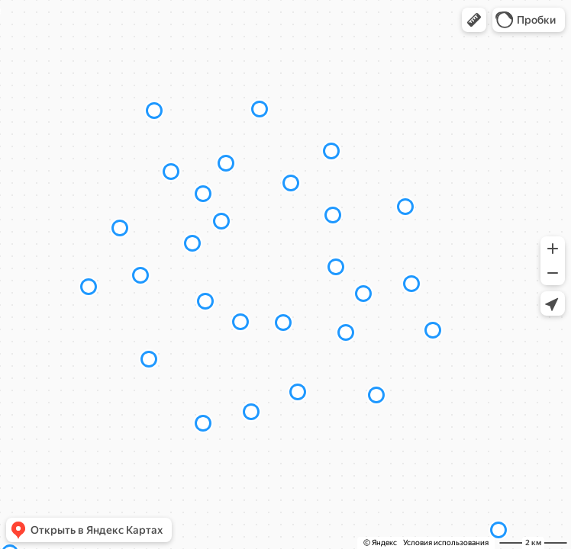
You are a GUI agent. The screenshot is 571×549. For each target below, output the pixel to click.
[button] (474, 20)
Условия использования (446, 542)
